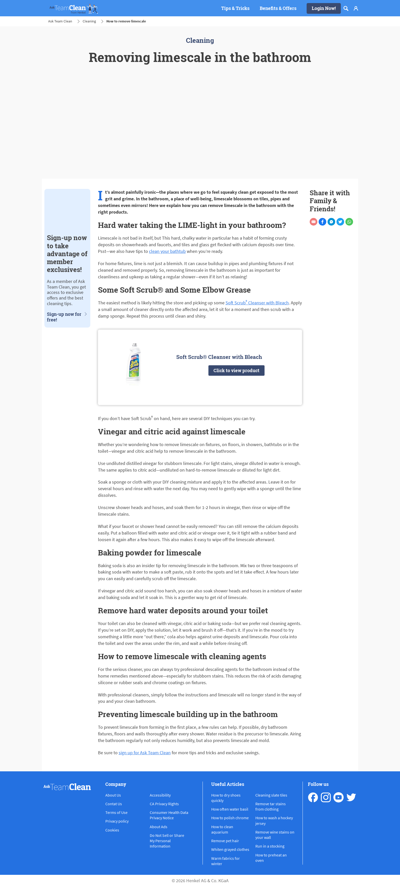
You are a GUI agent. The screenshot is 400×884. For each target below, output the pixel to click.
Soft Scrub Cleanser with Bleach (257, 303)
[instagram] (326, 797)
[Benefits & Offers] (278, 8)
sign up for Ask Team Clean (145, 753)
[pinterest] (351, 797)
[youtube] (338, 797)
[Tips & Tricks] (235, 8)
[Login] (356, 8)
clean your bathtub (167, 251)
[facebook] (313, 797)
